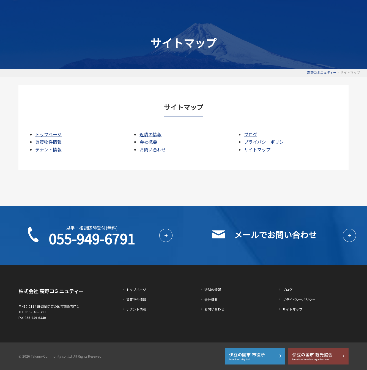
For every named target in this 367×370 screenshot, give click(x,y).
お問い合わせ (290, 10)
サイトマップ (257, 149)
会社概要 (260, 10)
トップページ (131, 10)
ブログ (250, 134)
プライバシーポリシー (266, 141)
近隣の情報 (232, 10)
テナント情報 (199, 10)
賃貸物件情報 (165, 10)
